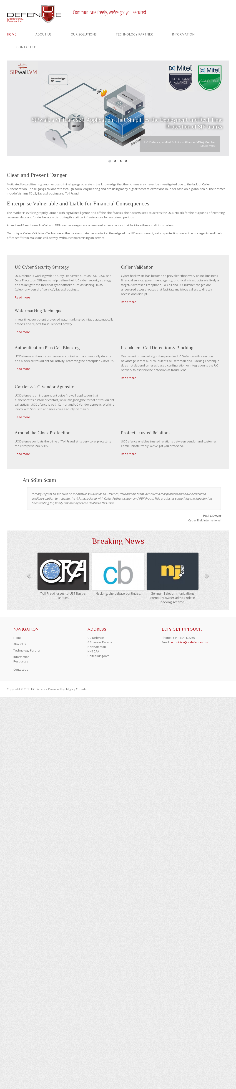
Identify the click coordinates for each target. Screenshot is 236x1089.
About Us (43, 34)
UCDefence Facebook (197, 12)
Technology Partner (134, 34)
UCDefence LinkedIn (217, 12)
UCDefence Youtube (211, 12)
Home (11, 34)
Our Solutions (84, 34)
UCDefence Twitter (204, 12)
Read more (22, 297)
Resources (20, 661)
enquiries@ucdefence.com (189, 642)
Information (183, 34)
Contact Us (26, 47)
